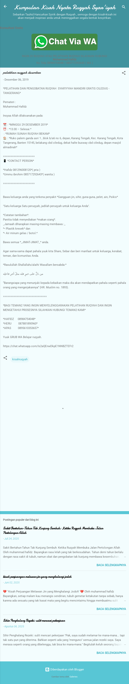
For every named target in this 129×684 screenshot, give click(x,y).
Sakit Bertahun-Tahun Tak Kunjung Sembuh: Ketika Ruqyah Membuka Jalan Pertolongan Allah (53, 530)
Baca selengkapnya (111, 565)
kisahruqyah (20, 359)
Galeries (74, 677)
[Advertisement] (64, 478)
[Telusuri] (123, 7)
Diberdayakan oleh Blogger (64, 669)
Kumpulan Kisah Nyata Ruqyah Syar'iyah (64, 7)
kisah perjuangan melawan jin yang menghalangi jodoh (37, 576)
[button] (123, 73)
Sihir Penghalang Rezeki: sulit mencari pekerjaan (34, 620)
